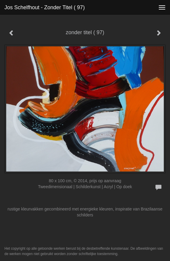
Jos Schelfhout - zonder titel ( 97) (44, 7)
